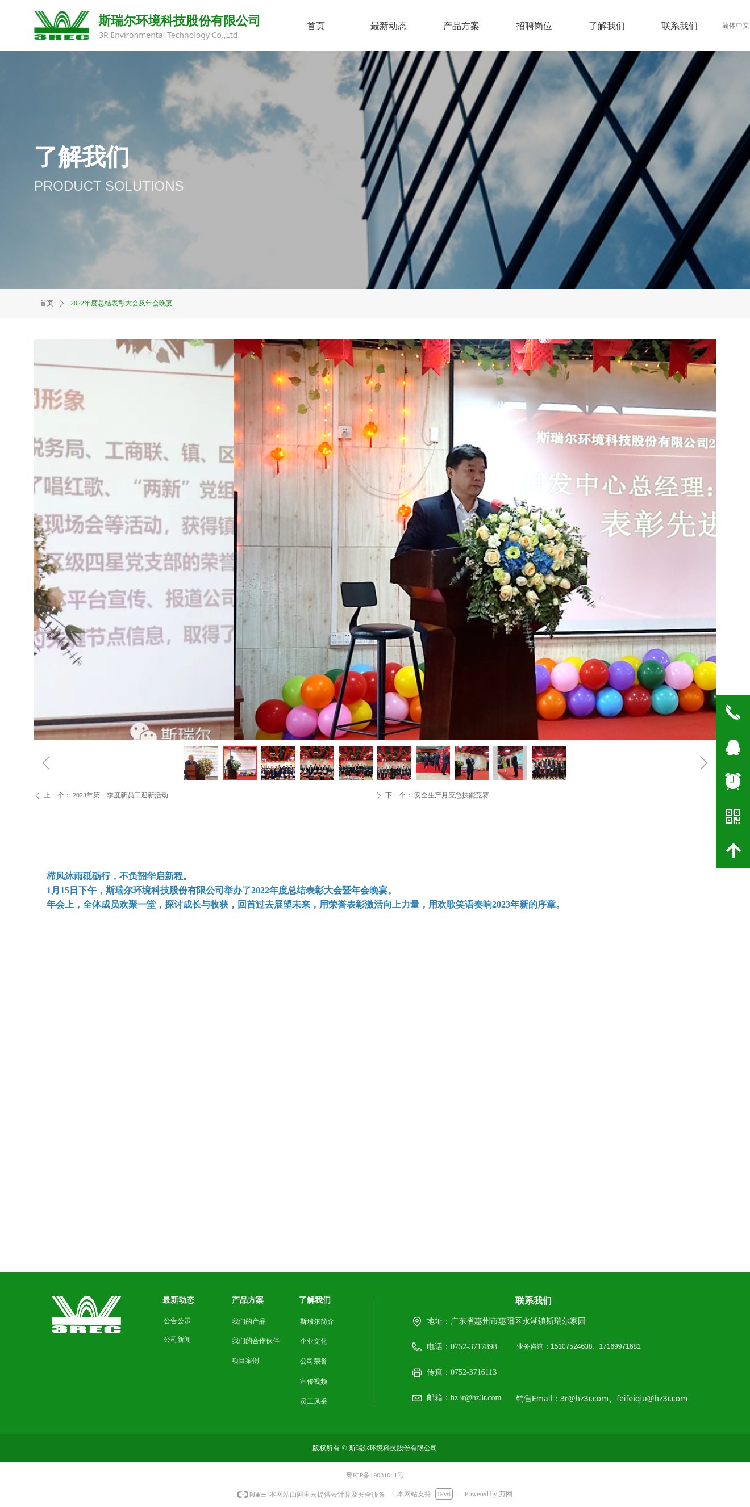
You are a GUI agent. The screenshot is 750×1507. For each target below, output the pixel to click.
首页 (46, 303)
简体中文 (735, 26)
